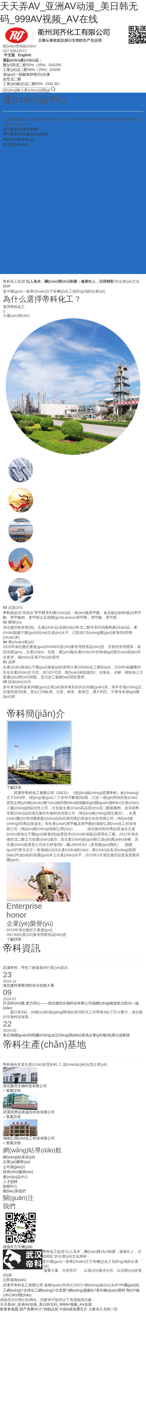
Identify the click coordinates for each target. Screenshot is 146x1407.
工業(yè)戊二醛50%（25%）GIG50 (31, 70)
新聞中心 (10, 1186)
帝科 (6, 613)
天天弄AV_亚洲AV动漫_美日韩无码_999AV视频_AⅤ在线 (46, 1304)
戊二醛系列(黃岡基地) (20, 129)
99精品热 (50, 1309)
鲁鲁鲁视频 (9, 1309)
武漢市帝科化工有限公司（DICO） (42, 793)
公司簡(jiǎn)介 (14, 1167)
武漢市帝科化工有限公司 (23, 1285)
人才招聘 (10, 1182)
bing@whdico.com (97, 1240)
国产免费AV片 (30, 1309)
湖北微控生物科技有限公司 (25, 1086)
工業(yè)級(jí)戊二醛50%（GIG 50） (32, 84)
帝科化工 (10, 281)
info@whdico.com (67, 1240)
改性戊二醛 (12, 79)
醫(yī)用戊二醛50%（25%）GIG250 (32, 65)
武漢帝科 (109, 793)
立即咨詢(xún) (14, 1280)
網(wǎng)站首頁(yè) (19, 1157)
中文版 (9, 55)
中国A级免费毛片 (73, 1309)
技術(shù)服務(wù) (18, 1172)
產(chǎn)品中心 (15, 1177)
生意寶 (60, 1290)
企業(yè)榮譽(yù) (16, 1162)
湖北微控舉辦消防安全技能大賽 (28, 985)
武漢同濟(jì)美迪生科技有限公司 (29, 1112)
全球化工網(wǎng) (38, 1290)
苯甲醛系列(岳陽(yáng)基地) (26, 134)
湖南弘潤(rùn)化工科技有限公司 (29, 1138)
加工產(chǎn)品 (15, 144)
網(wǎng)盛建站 (81, 1290)
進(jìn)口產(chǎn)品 (18, 139)
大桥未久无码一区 (103, 1309)
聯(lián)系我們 (14, 1191)
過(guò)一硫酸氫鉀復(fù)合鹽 (26, 74)
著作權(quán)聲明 (110, 1290)
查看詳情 (13, 1090)
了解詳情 (14, 787)
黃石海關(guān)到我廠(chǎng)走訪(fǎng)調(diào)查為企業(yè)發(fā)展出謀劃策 (66, 1035)
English (24, 55)
